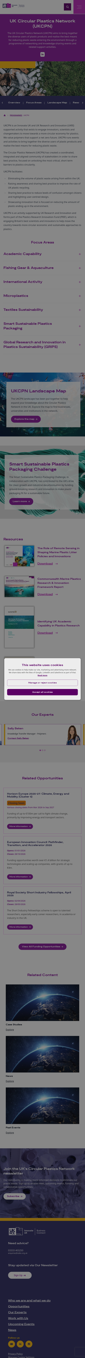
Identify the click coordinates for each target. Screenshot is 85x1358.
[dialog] (42, 679)
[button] (42, 683)
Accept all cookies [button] (42, 692)
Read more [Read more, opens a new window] (42, 675)
